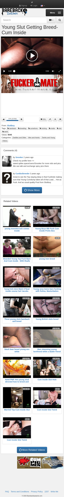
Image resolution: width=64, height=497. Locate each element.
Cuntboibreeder (23, 173)
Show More (32, 190)
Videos (4, 141)
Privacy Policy (37, 492)
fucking (43, 128)
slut (59, 128)
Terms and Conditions (20, 492)
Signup (23, 5)
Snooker (19, 157)
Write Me (54, 492)
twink (5, 132)
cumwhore (33, 128)
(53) (43, 119)
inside (52, 128)
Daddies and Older (19, 138)
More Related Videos (32, 450)
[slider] (28, 71)
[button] (42, 5)
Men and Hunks (34, 138)
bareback (11, 128)
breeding (22, 128)
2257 (47, 492)
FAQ (7, 492)
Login (34, 5)
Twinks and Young (48, 138)
